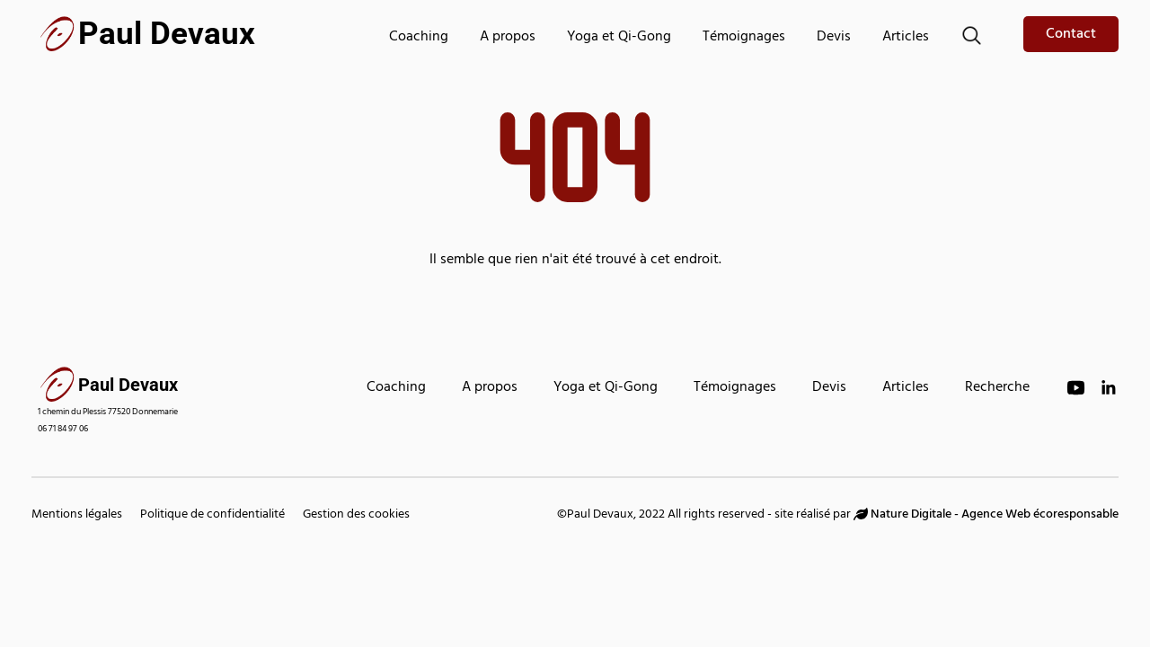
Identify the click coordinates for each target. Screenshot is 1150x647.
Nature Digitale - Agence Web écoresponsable (986, 515)
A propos (507, 37)
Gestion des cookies (356, 515)
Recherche (997, 388)
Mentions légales (76, 515)
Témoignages (744, 37)
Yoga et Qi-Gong (619, 37)
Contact (1071, 35)
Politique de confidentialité (212, 515)
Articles (905, 37)
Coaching (418, 37)
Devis (834, 37)
